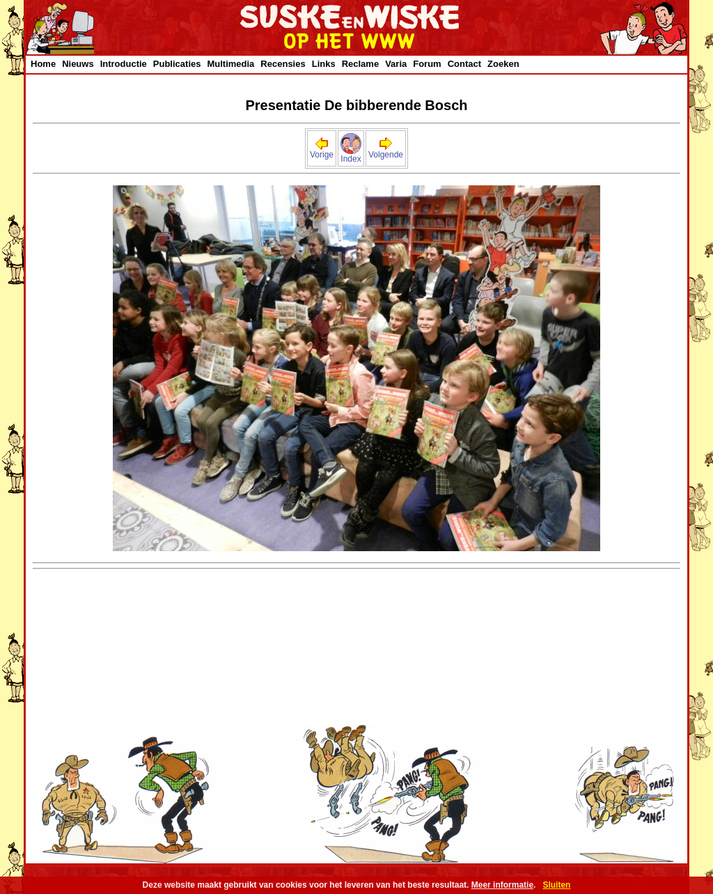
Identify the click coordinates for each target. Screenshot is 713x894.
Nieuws (78, 64)
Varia (396, 64)
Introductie (123, 64)
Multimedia (230, 64)
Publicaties (177, 64)
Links (324, 64)
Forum (427, 64)
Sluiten (556, 885)
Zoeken (503, 64)
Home (43, 64)
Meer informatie (502, 885)
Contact (464, 64)
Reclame (360, 64)
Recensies (282, 64)
